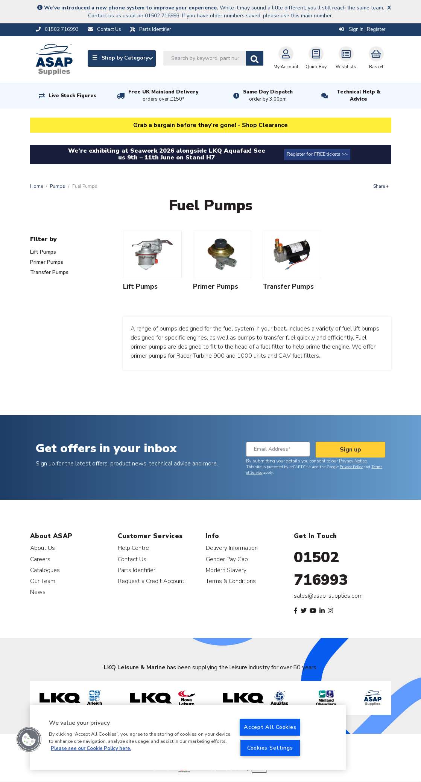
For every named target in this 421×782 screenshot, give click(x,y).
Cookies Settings (270, 747)
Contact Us (132, 559)
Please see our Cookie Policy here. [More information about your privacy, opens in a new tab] (91, 748)
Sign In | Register (362, 29)
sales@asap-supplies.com (328, 596)
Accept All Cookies (270, 727)
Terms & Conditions (231, 581)
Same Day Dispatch (268, 96)
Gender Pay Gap (227, 559)
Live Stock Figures (72, 95)
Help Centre (133, 548)
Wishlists (346, 58)
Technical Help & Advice (358, 96)
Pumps (57, 186)
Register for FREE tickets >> (317, 154)
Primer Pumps (46, 262)
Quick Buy (316, 58)
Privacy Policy (351, 467)
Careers (40, 559)
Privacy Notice (353, 461)
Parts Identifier (136, 570)
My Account (286, 58)
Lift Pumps (43, 252)
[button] (29, 739)
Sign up (350, 449)
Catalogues (45, 570)
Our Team (42, 581)
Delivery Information (232, 548)
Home (36, 186)
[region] (188, 737)
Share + (381, 186)
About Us (42, 548)
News (38, 592)
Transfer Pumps (49, 272)
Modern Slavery (226, 570)
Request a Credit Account (151, 581)
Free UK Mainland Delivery (163, 96)
